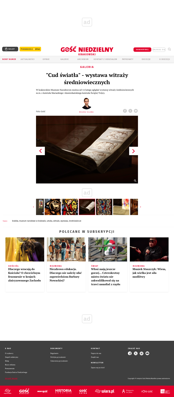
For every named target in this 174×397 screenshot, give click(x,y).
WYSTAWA (64, 221)
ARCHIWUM (82, 59)
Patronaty (127, 59)
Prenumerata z (30, 49)
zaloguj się (159, 50)
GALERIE (64, 59)
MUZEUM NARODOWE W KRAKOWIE (32, 221)
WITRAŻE (56, 221)
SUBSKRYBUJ (142, 50)
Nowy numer (9, 59)
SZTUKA (49, 221)
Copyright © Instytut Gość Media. (139, 378)
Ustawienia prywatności (59, 361)
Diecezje (146, 59)
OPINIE (46, 59)
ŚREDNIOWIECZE (75, 221)
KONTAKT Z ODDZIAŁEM (105, 59)
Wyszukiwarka (169, 49)
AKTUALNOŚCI (28, 59)
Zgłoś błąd (11, 379)
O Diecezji (164, 59)
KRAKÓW (15, 221)
